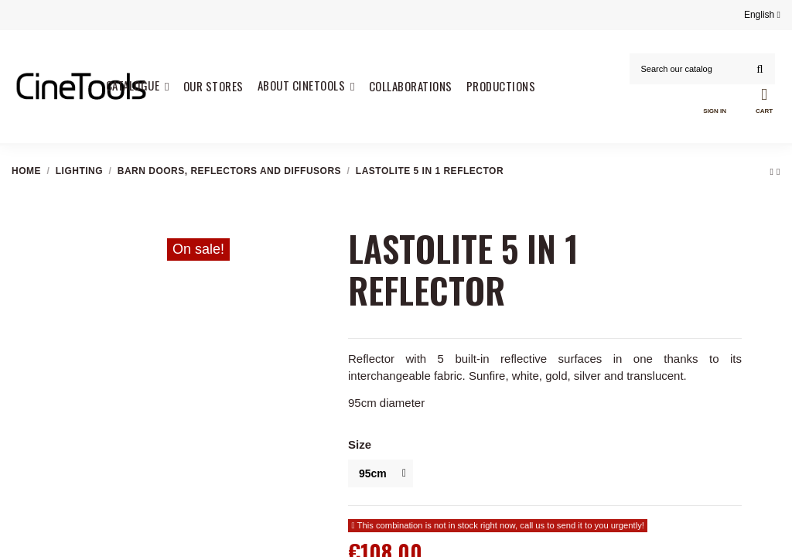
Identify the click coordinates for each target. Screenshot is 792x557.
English (762, 14)
